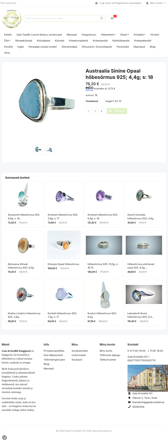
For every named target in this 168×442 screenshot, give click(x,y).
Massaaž (72, 34)
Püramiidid (123, 46)
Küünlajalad (43, 40)
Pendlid (8, 46)
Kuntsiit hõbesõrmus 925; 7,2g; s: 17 (62, 315)
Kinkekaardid (100, 40)
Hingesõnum (89, 34)
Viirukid (154, 34)
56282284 (138, 406)
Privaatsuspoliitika (54, 350)
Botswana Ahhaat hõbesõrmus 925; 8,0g (21, 266)
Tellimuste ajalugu (110, 355)
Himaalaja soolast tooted (43, 46)
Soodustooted (80, 350)
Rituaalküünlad (23, 40)
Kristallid (138, 34)
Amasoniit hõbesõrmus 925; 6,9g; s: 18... (24, 216)
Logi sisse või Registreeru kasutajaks (118, 3)
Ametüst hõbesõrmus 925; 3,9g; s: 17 (63, 216)
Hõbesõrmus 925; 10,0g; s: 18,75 (103, 266)
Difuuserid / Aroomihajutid (97, 46)
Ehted (123, 34)
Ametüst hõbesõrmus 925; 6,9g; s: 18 (103, 216)
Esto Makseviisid (53, 355)
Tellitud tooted (108, 359)
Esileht (8, 34)
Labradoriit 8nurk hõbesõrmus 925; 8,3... (140, 315)
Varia (7, 52)
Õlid (6, 40)
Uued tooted (79, 355)
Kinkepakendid (142, 40)
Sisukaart (77, 359)
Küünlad (59, 40)
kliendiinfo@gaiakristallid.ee (148, 402)
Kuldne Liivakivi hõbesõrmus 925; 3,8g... (24, 315)
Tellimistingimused (54, 359)
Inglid (20, 46)
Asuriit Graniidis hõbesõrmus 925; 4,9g (140, 216)
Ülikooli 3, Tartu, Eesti (144, 397)
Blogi (153, 46)
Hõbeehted (107, 34)
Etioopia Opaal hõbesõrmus (63, 264)
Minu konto (155, 3)
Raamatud (139, 46)
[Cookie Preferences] (4, 437)
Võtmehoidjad (69, 46)
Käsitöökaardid (120, 40)
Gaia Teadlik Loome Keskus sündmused (39, 34)
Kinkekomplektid (78, 40)
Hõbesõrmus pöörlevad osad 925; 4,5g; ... (140, 266)
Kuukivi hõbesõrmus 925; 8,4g (102, 315)
